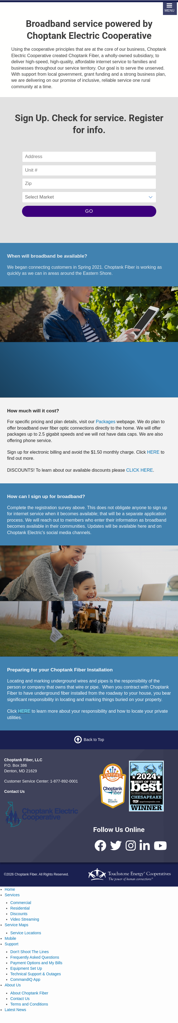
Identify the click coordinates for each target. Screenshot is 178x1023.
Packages (105, 421)
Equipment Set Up (26, 968)
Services (12, 895)
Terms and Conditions (29, 1004)
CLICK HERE (139, 470)
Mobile (10, 938)
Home (10, 889)
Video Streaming (24, 919)
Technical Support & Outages (35, 974)
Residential (20, 908)
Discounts (18, 914)
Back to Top (94, 739)
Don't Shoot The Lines (29, 952)
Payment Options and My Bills (36, 963)
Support (11, 944)
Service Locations (25, 933)
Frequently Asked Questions (34, 957)
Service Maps (16, 925)
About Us (13, 985)
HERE (153, 452)
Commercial (20, 902)
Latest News (15, 1009)
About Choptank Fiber (29, 993)
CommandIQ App (25, 979)
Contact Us (20, 998)
